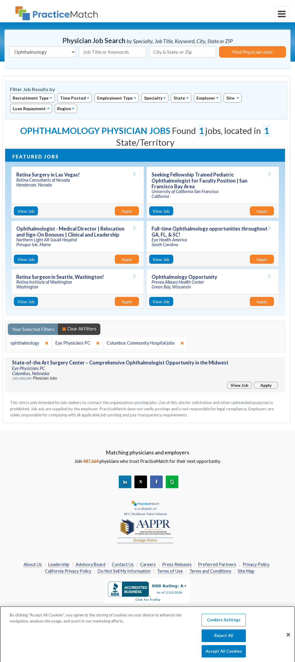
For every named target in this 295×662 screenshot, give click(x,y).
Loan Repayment (29, 108)
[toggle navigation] (282, 13)
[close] (29, 343)
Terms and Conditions (210, 571)
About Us (33, 564)
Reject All (223, 639)
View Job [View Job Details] (26, 211)
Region (64, 108)
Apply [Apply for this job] (126, 211)
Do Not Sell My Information (124, 571)
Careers (148, 564)
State (179, 97)
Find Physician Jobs (252, 52)
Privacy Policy (256, 564)
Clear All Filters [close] (79, 329)
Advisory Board (90, 564)
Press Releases (177, 564)
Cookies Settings (223, 623)
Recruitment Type (31, 97)
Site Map (246, 571)
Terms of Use (170, 571)
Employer (205, 97)
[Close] (288, 639)
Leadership (58, 564)
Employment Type (115, 97)
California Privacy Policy (68, 571)
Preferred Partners (217, 564)
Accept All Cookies (224, 655)
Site (230, 97)
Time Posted (73, 97)
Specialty (153, 97)
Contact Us (123, 564)
